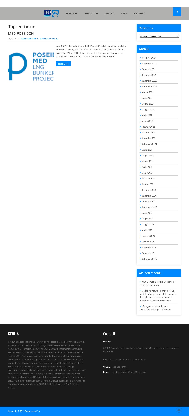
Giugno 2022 (147, 104)
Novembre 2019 (149, 247)
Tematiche (71, 13)
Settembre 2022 (149, 86)
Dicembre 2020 (149, 190)
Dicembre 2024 (149, 58)
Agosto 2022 (148, 92)
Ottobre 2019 (148, 253)
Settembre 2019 (149, 259)
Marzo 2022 (147, 121)
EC (57, 38)
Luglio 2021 (147, 150)
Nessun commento (29, 38)
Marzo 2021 (147, 173)
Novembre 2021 (149, 138)
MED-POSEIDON (21, 34)
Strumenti (139, 13)
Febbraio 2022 (148, 127)
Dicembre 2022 (149, 75)
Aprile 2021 (147, 167)
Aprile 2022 (147, 115)
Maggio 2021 (148, 161)
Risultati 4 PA (91, 13)
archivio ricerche (47, 38)
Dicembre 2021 (149, 132)
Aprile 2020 (147, 230)
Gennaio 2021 (148, 184)
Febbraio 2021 (148, 178)
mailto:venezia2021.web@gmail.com (129, 372)
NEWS (124, 13)
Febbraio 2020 (148, 236)
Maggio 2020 (148, 224)
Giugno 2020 (147, 219)
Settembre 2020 (149, 207)
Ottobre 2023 (148, 69)
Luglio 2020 (147, 213)
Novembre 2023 (149, 63)
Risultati (109, 13)
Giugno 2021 (147, 155)
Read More (63, 64)
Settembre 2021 (149, 144)
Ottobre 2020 (148, 201)
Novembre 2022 (149, 81)
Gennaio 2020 (148, 242)
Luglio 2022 (147, 98)
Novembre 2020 (149, 196)
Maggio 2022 (148, 109)
